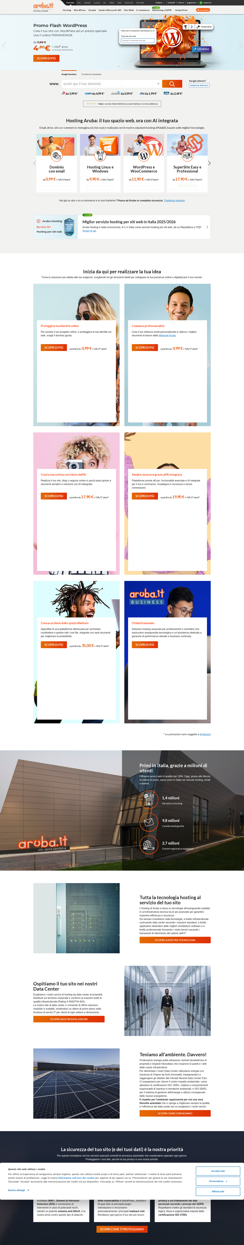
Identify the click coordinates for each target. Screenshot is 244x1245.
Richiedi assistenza (190, 1058)
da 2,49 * (173, 93)
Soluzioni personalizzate (105, 1189)
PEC (96, 1164)
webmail (171, 2)
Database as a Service (75, 1185)
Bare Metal (129, 1164)
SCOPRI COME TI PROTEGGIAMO (122, 1026)
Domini (92, 10)
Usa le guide (190, 1069)
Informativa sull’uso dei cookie (75, 1223)
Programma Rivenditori (176, 1146)
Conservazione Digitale (105, 1181)
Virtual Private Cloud (73, 1177)
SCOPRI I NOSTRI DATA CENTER (68, 815)
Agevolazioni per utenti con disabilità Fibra (166, 1176)
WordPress (80, 10)
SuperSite (38, 1181)
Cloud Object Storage (74, 1193)
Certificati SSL (192, 1175)
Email (36, 1177)
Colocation (129, 1173)
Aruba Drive (181, 10)
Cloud (67, 1160)
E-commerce (142, 10)
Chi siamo (85, 1146)
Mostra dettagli (16, 1235)
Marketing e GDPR (161, 10)
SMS (187, 1198)
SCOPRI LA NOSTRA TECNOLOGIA (175, 736)
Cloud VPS (69, 1164)
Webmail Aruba (167, 335)
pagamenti (191, 2)
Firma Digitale (100, 1177)
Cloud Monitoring (72, 1198)
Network (128, 1168)
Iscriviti (203, 1108)
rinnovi (181, 2)
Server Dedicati (132, 1160)
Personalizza (218, 1226)
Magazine (141, 1146)
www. (54, 83)
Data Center (156, 1146)
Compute (68, 1168)
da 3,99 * (69, 93)
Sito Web (129, 10)
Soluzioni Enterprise (201, 1146)
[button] (118, 66)
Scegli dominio (69, 74)
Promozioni (38, 1202)
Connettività (161, 1160)
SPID (96, 1173)
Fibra (157, 1164)
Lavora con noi (117, 1146)
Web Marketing (40, 1189)
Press (130, 1146)
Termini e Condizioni (195, 1114)
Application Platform (73, 1173)
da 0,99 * (122, 93)
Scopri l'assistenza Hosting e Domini (53, 1076)
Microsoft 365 (192, 1160)
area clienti (204, 10)
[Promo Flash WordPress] (46, 58)
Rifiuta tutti (218, 1236)
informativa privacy (171, 1114)
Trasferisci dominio (91, 74)
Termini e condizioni (194, 1164)
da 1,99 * (148, 93)
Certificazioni (100, 1146)
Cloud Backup (70, 1189)
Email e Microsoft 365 (110, 10)
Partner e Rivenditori (104, 1193)
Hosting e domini (42, 1160)
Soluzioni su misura (133, 1177)
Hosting (67, 10)
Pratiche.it (190, 1187)
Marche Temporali (102, 1185)
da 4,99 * (94, 93)
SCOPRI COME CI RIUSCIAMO (175, 910)
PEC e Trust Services (105, 1160)
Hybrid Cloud (70, 1181)
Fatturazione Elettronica (105, 1168)
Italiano (160, 2)
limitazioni (205, 531)
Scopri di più (89, 230)
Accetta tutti (218, 1216)
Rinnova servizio (199, 85)
